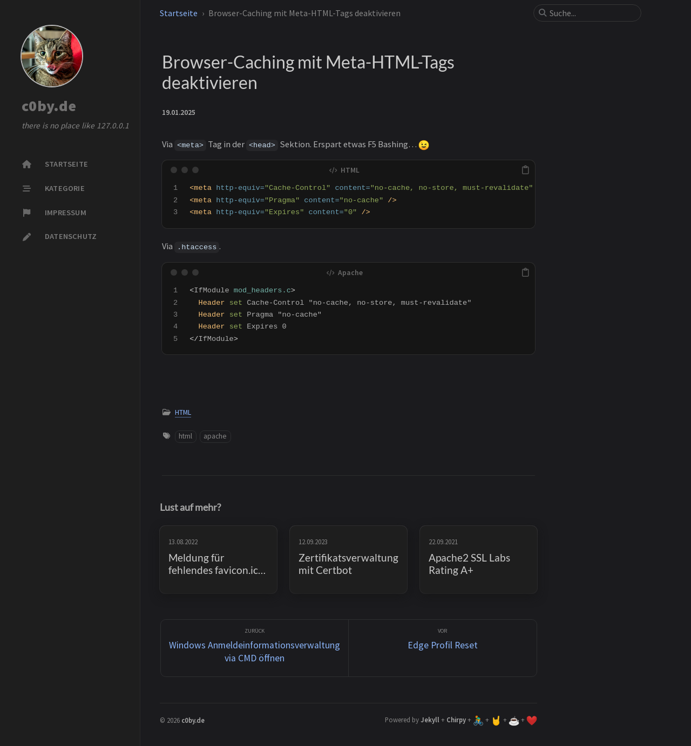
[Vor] (442, 648)
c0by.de (49, 106)
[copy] (525, 170)
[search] (591, 13)
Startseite (179, 13)
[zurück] (254, 648)
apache (215, 436)
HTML (183, 412)
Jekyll (430, 719)
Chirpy (456, 719)
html (185, 436)
